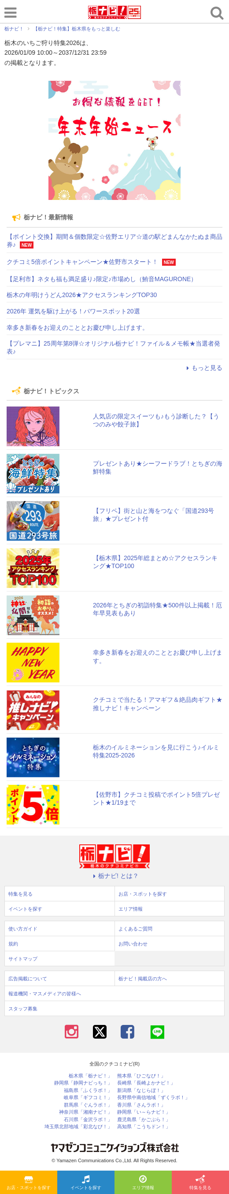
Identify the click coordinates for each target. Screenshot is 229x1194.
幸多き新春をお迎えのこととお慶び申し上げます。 (77, 327)
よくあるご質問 (135, 928)
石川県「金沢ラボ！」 (88, 1119)
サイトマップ (22, 958)
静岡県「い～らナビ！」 (143, 1112)
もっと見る (203, 367)
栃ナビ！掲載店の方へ (142, 978)
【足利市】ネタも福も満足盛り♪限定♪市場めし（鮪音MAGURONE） (102, 278)
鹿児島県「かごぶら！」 (143, 1119)
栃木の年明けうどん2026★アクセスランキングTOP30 (82, 294)
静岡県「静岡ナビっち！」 (83, 1083)
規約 (13, 943)
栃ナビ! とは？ (114, 875)
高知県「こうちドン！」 (143, 1126)
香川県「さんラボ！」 (141, 1105)
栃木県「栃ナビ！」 (90, 1075)
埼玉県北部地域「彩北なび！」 (78, 1126)
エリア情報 (143, 1183)
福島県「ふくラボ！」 (88, 1090)
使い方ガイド (22, 928)
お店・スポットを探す (29, 1183)
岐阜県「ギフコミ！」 (88, 1097)
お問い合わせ (133, 943)
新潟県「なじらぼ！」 (141, 1090)
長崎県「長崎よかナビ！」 (146, 1083)
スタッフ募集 (22, 1008)
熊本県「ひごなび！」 (141, 1075)
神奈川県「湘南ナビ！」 (85, 1112)
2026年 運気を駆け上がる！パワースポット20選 (73, 311)
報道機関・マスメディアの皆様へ (44, 993)
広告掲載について (27, 978)
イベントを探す (85, 1183)
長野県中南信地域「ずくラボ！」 (153, 1097)
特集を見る (200, 1183)
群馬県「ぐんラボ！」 (88, 1105)
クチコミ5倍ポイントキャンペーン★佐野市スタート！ (82, 261)
